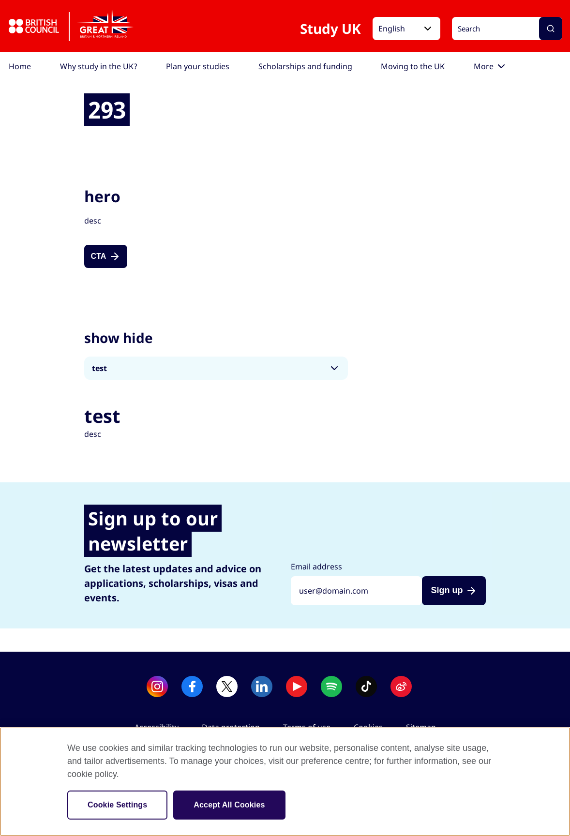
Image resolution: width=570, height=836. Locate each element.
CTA (98, 256)
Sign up (447, 590)
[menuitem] (20, 66)
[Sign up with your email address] (356, 590)
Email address (316, 566)
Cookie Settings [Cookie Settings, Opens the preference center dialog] (117, 805)
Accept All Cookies (229, 805)
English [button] (391, 28)
